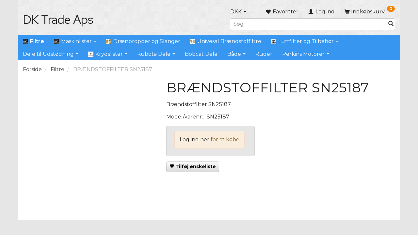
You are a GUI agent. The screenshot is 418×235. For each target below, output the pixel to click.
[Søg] (391, 24)
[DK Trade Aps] (58, 19)
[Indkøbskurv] (370, 11)
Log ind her (194, 139)
